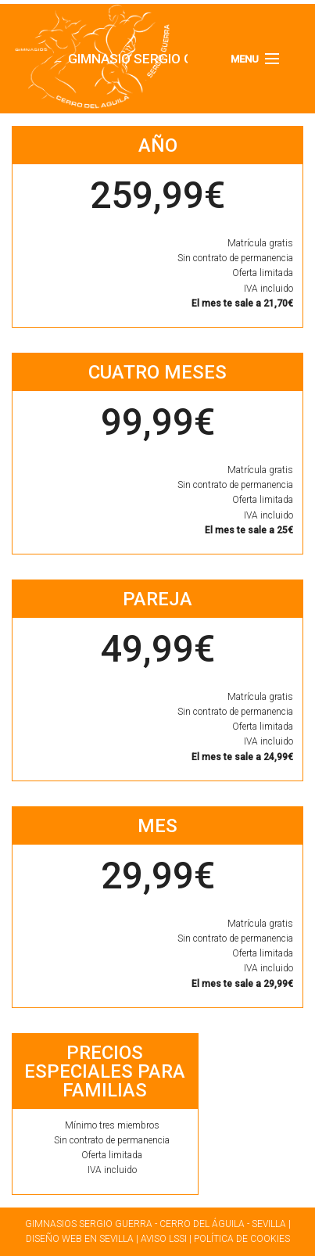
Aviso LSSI (164, 1238)
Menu (245, 59)
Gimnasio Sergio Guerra (81, 58)
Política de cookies (242, 1238)
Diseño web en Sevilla (80, 1238)
